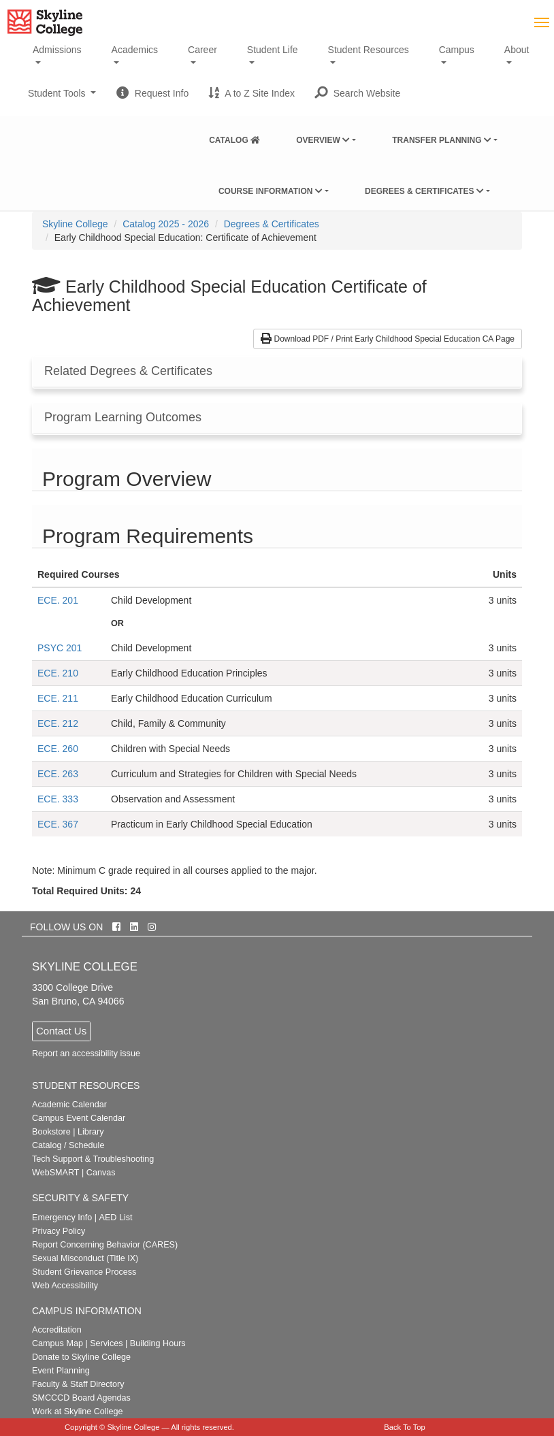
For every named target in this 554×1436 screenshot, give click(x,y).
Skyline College (75, 223)
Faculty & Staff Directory (78, 1384)
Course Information (270, 191)
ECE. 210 (57, 673)
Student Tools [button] (62, 99)
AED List (115, 1217)
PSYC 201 (59, 647)
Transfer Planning (441, 140)
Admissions (57, 49)
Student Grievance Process (84, 1272)
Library (91, 1132)
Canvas (101, 1172)
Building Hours (158, 1343)
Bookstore (51, 1132)
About (516, 49)
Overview (323, 140)
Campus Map (57, 1343)
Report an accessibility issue (86, 1053)
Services (106, 1343)
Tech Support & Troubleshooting (93, 1159)
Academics (135, 49)
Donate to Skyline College (81, 1357)
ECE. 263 (57, 773)
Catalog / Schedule (68, 1145)
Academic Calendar (69, 1104)
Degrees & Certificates (424, 191)
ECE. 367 (57, 824)
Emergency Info (62, 1217)
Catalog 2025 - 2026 (166, 223)
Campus (456, 49)
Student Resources (368, 49)
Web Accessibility (65, 1285)
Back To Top (404, 1427)
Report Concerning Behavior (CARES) (105, 1245)
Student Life (272, 49)
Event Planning (61, 1370)
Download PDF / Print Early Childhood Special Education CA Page (388, 339)
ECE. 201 (57, 600)
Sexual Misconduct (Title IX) (85, 1258)
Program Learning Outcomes (122, 417)
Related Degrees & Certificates (128, 371)
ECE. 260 (57, 748)
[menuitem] (234, 137)
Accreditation (57, 1330)
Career (202, 49)
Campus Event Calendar (78, 1118)
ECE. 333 (57, 799)
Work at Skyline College (77, 1411)
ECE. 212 (57, 723)
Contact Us (61, 1031)
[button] (357, 93)
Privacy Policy (58, 1231)
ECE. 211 (57, 698)
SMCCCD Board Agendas (81, 1398)
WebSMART (56, 1172)
